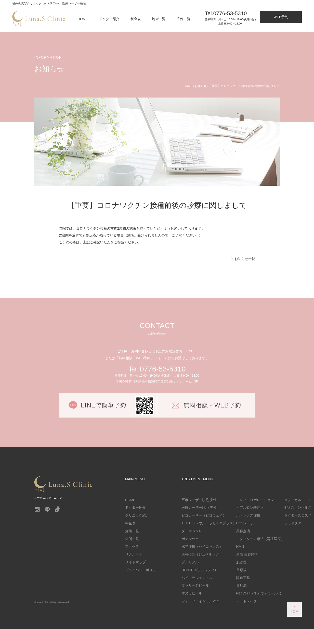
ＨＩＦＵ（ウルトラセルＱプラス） (209, 523)
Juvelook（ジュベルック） (202, 554)
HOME (83, 19)
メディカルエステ (298, 500)
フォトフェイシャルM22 (200, 601)
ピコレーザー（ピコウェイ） (204, 515)
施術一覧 (159, 19)
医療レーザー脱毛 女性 (199, 500)
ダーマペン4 (191, 531)
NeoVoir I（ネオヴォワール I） (259, 593)
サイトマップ (135, 562)
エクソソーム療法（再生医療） (260, 539)
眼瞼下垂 (243, 578)
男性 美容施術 (247, 554)
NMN (240, 546)
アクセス (132, 546)
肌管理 (241, 562)
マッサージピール (195, 585)
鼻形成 (241, 585)
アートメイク (246, 601)
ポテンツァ (190, 539)
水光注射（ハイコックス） (202, 546)
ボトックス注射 (248, 515)
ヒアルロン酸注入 (250, 507)
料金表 (136, 19)
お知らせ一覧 (245, 259)
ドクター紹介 (109, 19)
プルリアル (190, 562)
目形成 (241, 570)
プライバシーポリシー (142, 570)
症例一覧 (183, 19)
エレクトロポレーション (255, 500)
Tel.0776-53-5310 (156, 369)
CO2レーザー (246, 523)
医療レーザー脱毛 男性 (199, 507)
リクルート (133, 554)
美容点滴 (243, 531)
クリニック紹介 (137, 515)
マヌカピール (192, 593)
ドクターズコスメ (298, 515)
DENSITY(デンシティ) (199, 570)
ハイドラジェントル (197, 578)
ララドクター (294, 523)
